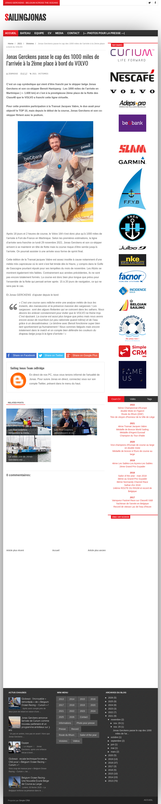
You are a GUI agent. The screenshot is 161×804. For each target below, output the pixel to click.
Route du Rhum (66, 735)
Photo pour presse (86, 723)
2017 (61, 705)
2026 (71, 717)
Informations (65, 723)
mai (113, 748)
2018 (71, 705)
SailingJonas (25, 18)
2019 (82, 705)
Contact (84, 717)
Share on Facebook (20, 355)
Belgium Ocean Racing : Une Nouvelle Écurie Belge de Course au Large (35, 780)
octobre (115, 737)
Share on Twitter (50, 355)
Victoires (43, 74)
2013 (61, 699)
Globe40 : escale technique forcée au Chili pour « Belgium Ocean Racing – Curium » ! (28, 762)
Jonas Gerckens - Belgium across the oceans (31, 3)
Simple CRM (24, 800)
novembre (116, 719)
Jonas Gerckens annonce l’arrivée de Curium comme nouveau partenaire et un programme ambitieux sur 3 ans (29, 724)
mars (113, 751)
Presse (62, 729)
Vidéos (76, 741)
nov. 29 (117, 723)
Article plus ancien (97, 550)
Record (74, 729)
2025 (61, 717)
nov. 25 (117, 727)
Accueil (55, 550)
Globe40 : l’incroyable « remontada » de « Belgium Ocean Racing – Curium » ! (35, 701)
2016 (93, 699)
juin (113, 744)
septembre (116, 741)
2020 (93, 705)
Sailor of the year (88, 735)
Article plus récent (15, 550)
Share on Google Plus (81, 355)
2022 (71, 711)
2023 (82, 711)
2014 (71, 699)
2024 (93, 711)
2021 (34, 74)
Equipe (25, 743)
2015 (82, 699)
